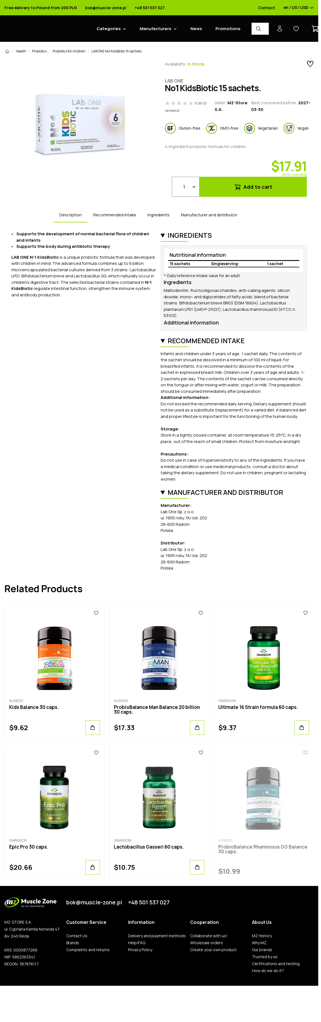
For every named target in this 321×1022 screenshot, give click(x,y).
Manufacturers (155, 28)
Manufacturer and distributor (209, 215)
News (196, 28)
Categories (109, 28)
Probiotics (39, 51)
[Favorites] (96, 613)
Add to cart (253, 187)
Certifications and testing (276, 964)
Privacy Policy (140, 950)
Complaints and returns (88, 950)
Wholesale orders (206, 943)
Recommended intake (114, 215)
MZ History (262, 936)
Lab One (174, 81)
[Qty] (186, 187)
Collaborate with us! (208, 936)
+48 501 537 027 (150, 8)
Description (70, 215)
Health (21, 51)
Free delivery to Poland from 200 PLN (40, 8)
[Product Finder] (260, 29)
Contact (266, 8)
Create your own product (213, 950)
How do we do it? (268, 971)
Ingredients (159, 215)
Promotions (228, 28)
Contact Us (76, 936)
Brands (72, 943)
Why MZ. (259, 943)
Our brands (262, 950)
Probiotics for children (69, 51)
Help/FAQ (136, 943)
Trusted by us (265, 957)
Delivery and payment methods (157, 936)
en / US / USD (298, 8)
